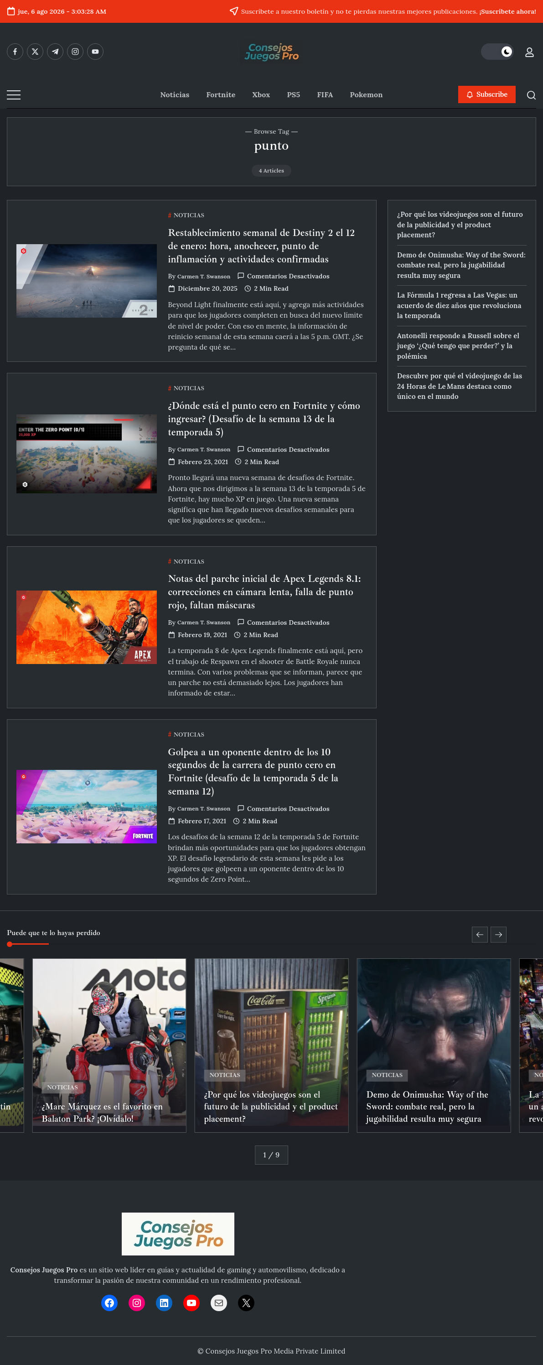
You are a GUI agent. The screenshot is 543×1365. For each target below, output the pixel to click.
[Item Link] (109, 1044)
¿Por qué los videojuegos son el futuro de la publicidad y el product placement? (460, 224)
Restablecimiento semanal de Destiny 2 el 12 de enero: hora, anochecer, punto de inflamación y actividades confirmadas (266, 245)
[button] (497, 51)
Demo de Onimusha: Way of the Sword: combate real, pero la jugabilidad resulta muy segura (461, 265)
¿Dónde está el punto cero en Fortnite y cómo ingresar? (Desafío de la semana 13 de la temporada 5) (263, 433)
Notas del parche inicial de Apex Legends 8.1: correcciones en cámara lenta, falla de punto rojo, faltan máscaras (267, 606)
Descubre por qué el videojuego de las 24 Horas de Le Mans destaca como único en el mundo (459, 386)
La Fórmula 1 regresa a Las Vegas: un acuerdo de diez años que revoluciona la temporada (459, 305)
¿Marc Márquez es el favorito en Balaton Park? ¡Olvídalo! (104, 1111)
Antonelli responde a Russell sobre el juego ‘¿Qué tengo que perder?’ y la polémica (458, 346)
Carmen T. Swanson (207, 276)
